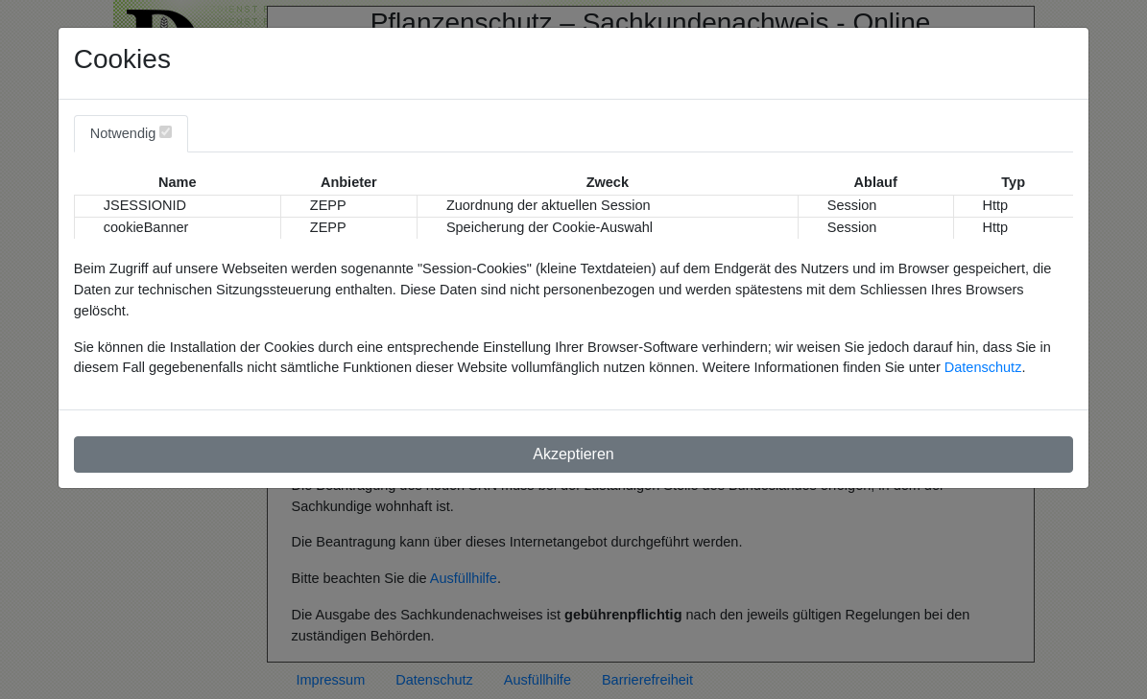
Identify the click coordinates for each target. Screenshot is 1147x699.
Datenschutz (983, 367)
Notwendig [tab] (131, 133)
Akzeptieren (573, 454)
